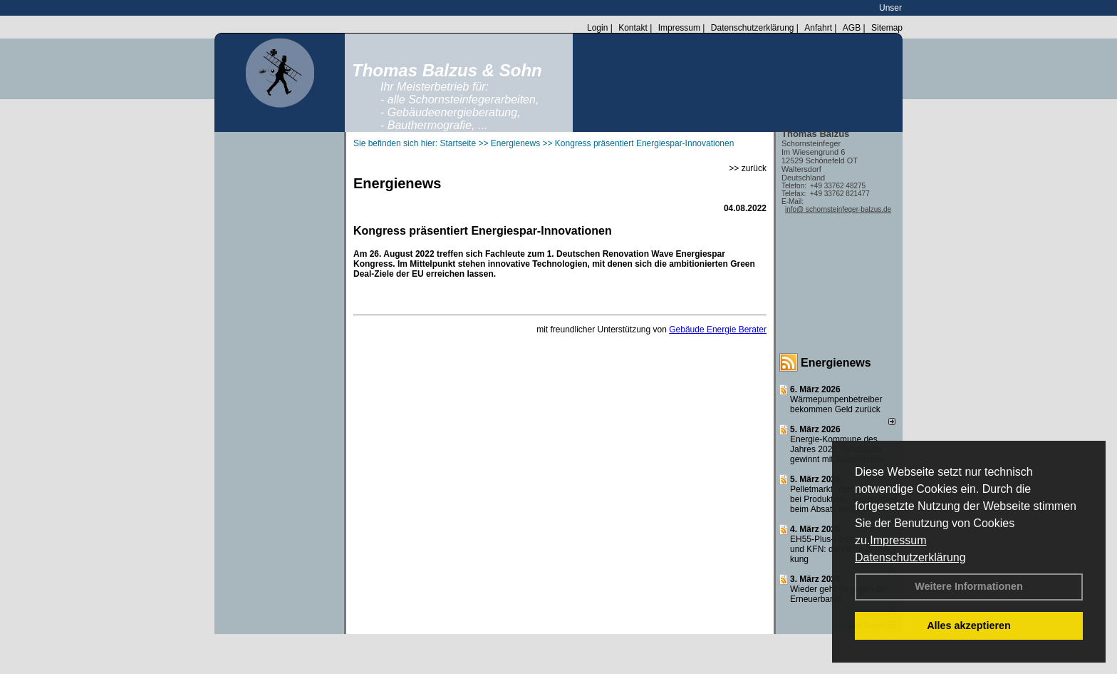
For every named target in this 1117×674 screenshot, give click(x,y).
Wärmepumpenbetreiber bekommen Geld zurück (836, 404)
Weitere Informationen (969, 586)
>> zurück (748, 168)
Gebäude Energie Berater (718, 330)
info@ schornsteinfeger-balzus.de (838, 209)
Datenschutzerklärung (910, 557)
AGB (852, 28)
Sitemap (887, 28)
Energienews (836, 363)
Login (597, 28)
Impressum (898, 540)
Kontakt (633, 28)
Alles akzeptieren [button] (969, 625)
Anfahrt (818, 28)
